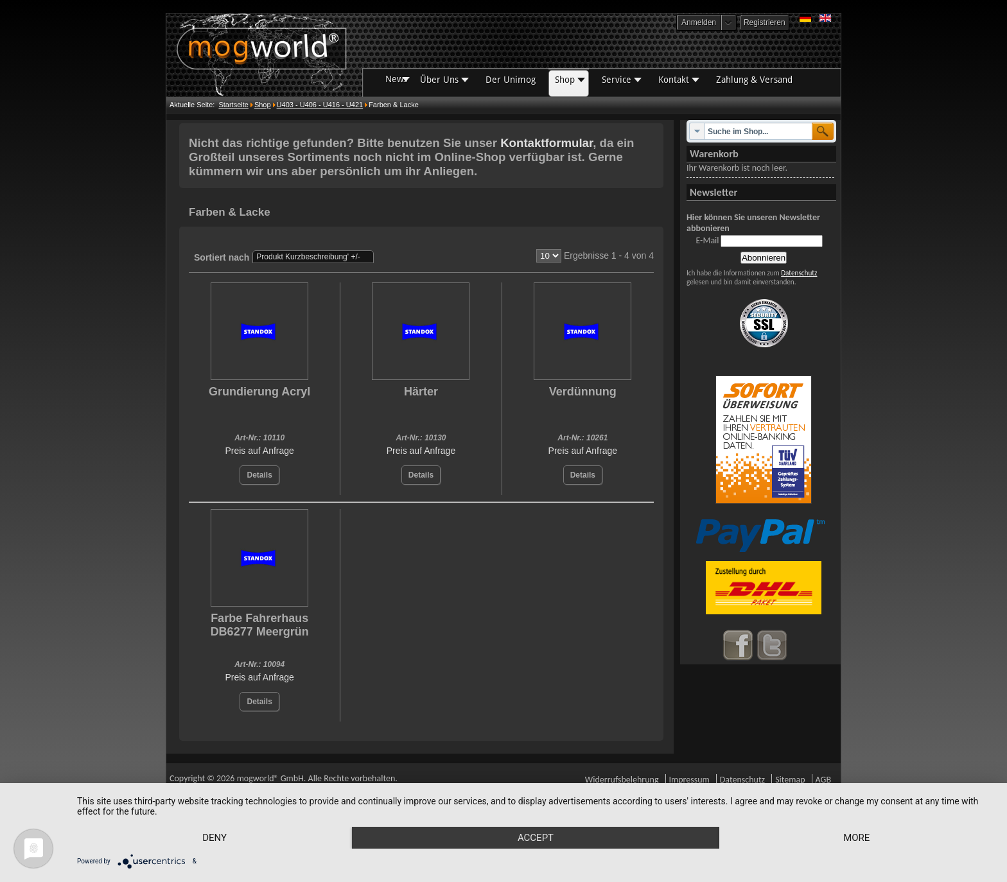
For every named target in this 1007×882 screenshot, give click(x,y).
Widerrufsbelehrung (622, 779)
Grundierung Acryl (259, 391)
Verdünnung (583, 391)
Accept (536, 837)
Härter (421, 391)
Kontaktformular (546, 143)
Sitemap (790, 779)
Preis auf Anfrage (259, 450)
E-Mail (707, 240)
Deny (214, 837)
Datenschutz (799, 272)
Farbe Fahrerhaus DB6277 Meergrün (260, 625)
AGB (823, 779)
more (856, 837)
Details (259, 475)
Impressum (689, 779)
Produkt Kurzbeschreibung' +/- (308, 256)
